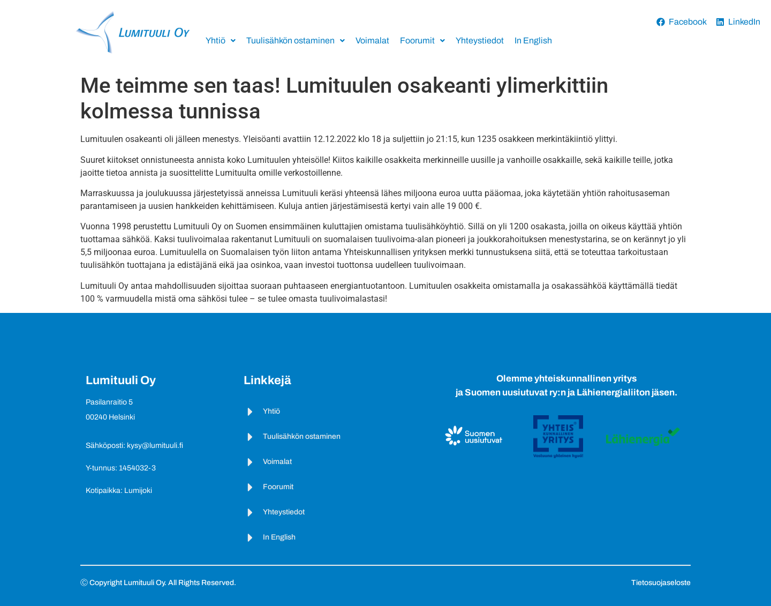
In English (533, 40)
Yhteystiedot (480, 40)
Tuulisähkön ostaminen (295, 40)
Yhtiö (221, 40)
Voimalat (372, 40)
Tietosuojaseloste (661, 583)
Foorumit (422, 40)
